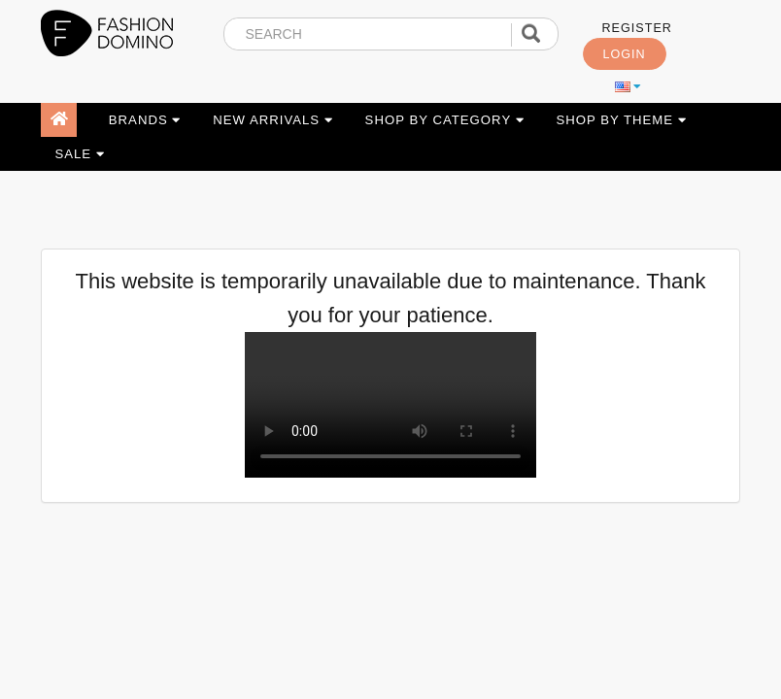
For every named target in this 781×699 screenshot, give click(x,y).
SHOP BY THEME (621, 120)
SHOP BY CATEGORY (445, 120)
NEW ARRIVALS (273, 120)
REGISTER (637, 28)
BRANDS (145, 120)
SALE (79, 154)
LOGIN (624, 54)
